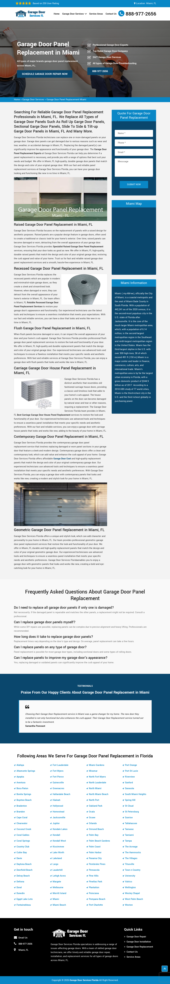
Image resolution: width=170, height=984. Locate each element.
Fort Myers (58, 771)
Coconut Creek (24, 829)
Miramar (93, 771)
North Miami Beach (98, 794)
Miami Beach (59, 905)
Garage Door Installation (139, 941)
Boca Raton (22, 788)
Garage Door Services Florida (84, 980)
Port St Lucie (131, 771)
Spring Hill (130, 800)
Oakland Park (95, 806)
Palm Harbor (95, 852)
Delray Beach (23, 875)
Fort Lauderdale (60, 765)
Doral (19, 887)
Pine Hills (94, 875)
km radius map (134, 240)
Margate (57, 881)
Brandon (21, 811)
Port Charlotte (96, 905)
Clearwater (22, 823)
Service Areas (96, 13)
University (130, 875)
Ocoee (92, 817)
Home (57, 13)
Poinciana (94, 893)
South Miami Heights (135, 794)
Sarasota (129, 788)
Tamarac (129, 829)
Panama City (95, 858)
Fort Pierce (58, 776)
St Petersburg (132, 811)
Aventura (21, 782)
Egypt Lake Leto (25, 899)
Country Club (23, 846)
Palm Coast (95, 846)
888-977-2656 (141, 13)
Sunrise (129, 817)
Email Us (23, 937)
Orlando (93, 823)
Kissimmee (58, 846)
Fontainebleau (24, 905)
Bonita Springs (24, 794)
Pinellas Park (95, 881)
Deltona (20, 881)
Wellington (130, 887)
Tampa (128, 840)
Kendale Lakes (60, 829)
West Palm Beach (134, 899)
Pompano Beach (97, 899)
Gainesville (58, 782)
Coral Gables (23, 835)
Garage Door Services (73, 13)
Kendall (56, 835)
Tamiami (129, 835)
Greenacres (58, 788)
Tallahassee (131, 823)
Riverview (130, 776)
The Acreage (131, 846)
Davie (19, 858)
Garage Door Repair (136, 936)
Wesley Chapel (132, 893)
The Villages (131, 858)
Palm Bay (93, 835)
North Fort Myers (97, 776)
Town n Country (132, 870)
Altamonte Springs (26, 771)
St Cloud (129, 806)
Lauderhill (58, 870)
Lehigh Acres (59, 875)
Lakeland (57, 858)
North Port (94, 800)
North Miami (95, 788)
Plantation (94, 887)
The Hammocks (133, 852)
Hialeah (56, 800)
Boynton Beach (24, 800)
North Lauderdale (97, 782)
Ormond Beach (96, 829)
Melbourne (58, 887)
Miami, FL (151, 3)
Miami (56, 899)
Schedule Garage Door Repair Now (44, 74)
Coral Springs (23, 840)
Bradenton (22, 806)
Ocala (92, 811)
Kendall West (59, 840)
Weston (129, 905)
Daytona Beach (24, 864)
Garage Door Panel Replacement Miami (66, 99)
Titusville (129, 864)
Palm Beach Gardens (99, 840)
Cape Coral (22, 817)
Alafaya (20, 765)
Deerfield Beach (24, 870)
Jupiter (56, 823)
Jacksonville (59, 817)
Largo (55, 864)
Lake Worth (58, 852)
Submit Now (134, 184)
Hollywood (58, 806)
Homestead (58, 811)
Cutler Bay (22, 852)
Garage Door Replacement (140, 946)
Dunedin (21, 893)
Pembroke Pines (97, 864)
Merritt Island (59, 893)
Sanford (129, 782)
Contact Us (111, 13)
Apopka (20, 776)
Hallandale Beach (61, 794)
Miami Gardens (96, 765)
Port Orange (131, 765)
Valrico (128, 881)
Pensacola (94, 870)
